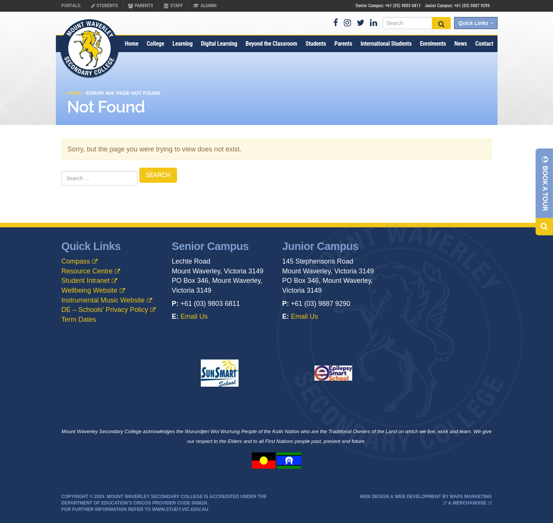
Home (132, 43)
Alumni (205, 5)
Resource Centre (87, 271)
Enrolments (433, 43)
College (155, 43)
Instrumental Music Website (103, 300)
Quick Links (475, 23)
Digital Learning (219, 43)
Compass (76, 261)
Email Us (194, 316)
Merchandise (469, 503)
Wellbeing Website (89, 290)
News (460, 43)
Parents (140, 5)
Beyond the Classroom (271, 43)
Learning (183, 43)
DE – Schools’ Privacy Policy (105, 309)
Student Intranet (86, 280)
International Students (386, 43)
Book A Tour (545, 183)
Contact (484, 43)
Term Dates (79, 319)
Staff (173, 5)
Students (104, 5)
